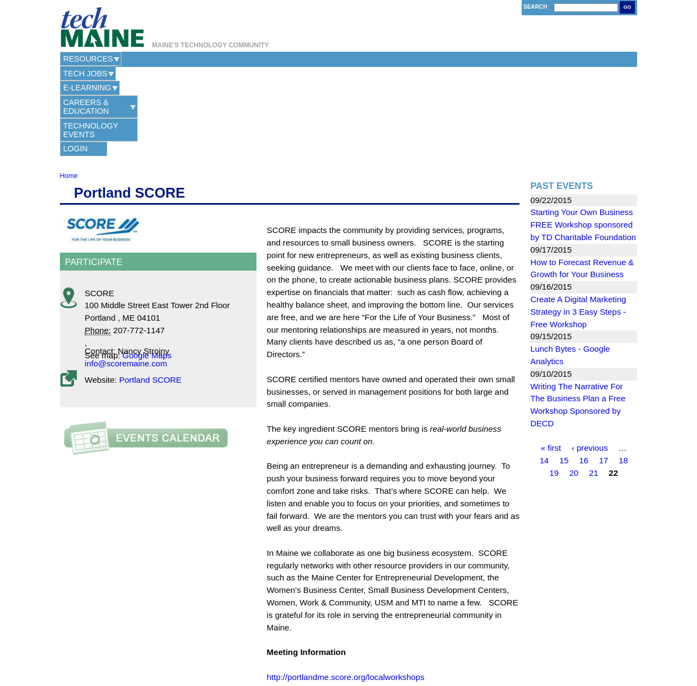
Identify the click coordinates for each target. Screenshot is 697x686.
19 (554, 383)
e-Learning (205, 58)
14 (544, 371)
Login (470, 58)
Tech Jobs (147, 58)
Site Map (407, 648)
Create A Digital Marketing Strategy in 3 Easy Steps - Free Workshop (578, 222)
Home (68, 86)
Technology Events (390, 58)
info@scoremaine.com (126, 274)
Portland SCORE (150, 290)
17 (603, 371)
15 (563, 371)
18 (623, 371)
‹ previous (590, 359)
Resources (88, 58)
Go (627, 7)
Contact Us (293, 648)
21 (593, 383)
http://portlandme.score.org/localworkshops (346, 587)
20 (573, 383)
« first (551, 359)
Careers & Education (287, 58)
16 (584, 371)
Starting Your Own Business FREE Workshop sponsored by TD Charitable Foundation (583, 135)
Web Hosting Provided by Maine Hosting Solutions (348, 661)
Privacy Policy (332, 648)
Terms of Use (373, 648)
